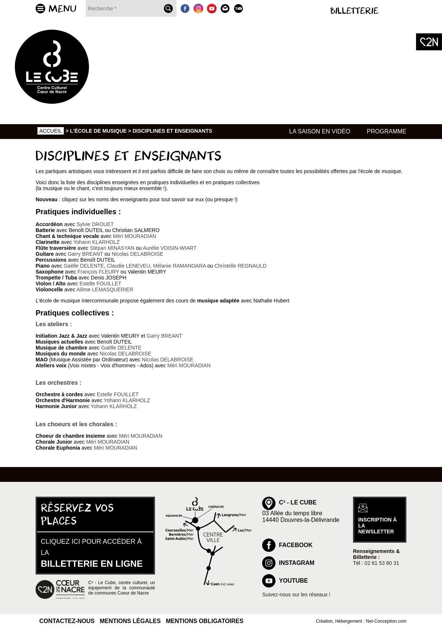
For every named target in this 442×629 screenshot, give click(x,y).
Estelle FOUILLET (100, 284)
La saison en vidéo (319, 131)
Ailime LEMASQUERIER (104, 289)
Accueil (50, 131)
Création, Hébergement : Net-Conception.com (361, 621)
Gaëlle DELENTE (83, 266)
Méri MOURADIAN (134, 236)
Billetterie (354, 11)
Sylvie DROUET (94, 224)
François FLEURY (98, 272)
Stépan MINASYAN (112, 248)
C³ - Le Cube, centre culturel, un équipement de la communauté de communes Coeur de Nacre (121, 588)
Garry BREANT (85, 254)
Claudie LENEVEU (128, 266)
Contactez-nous (67, 621)
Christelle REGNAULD (240, 266)
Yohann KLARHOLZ (96, 242)
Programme (386, 131)
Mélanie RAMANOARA (179, 266)
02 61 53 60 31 (382, 563)
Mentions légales (130, 621)
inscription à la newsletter (377, 525)
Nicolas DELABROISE (137, 254)
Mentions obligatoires (204, 621)
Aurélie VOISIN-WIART (169, 248)
